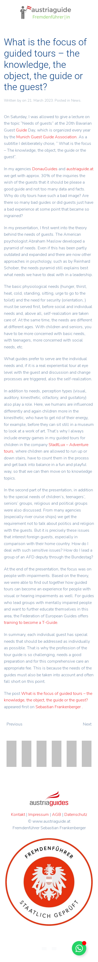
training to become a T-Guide (30, 622)
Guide (21, 130)
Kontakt (18, 814)
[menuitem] (44, 948)
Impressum (38, 814)
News (75, 100)
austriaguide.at (79, 169)
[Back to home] (46, 13)
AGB (56, 814)
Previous (14, 724)
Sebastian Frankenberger (58, 707)
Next (87, 724)
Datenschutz (75, 814)
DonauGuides (44, 169)
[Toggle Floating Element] (79, 948)
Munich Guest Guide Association (46, 137)
